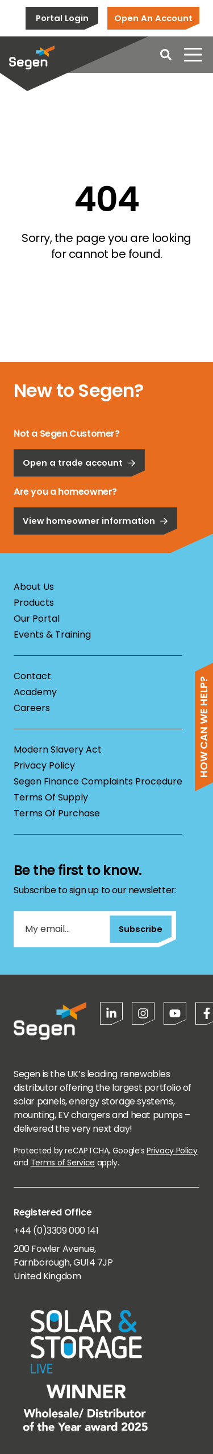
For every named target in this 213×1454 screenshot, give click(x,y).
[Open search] (166, 55)
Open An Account (153, 18)
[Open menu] (193, 55)
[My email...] (61, 929)
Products (34, 602)
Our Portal (37, 618)
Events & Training (52, 634)
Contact (32, 676)
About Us (34, 586)
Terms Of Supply (51, 797)
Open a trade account (79, 494)
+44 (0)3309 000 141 (56, 1230)
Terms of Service (63, 1162)
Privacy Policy (44, 765)
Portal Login (62, 18)
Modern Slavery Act (58, 749)
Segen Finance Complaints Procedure (98, 781)
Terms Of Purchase (57, 813)
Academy (35, 692)
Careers (32, 707)
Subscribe (140, 929)
